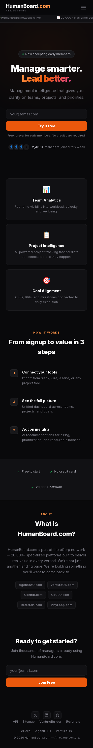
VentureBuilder (50, 721)
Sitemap (29, 721)
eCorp (26, 731)
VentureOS (64, 731)
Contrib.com (33, 595)
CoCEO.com (60, 595)
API (15, 721)
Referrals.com (31, 605)
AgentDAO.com (30, 585)
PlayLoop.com (61, 605)
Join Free (46, 682)
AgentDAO (43, 731)
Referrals (73, 721)
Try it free (46, 126)
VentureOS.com (62, 585)
